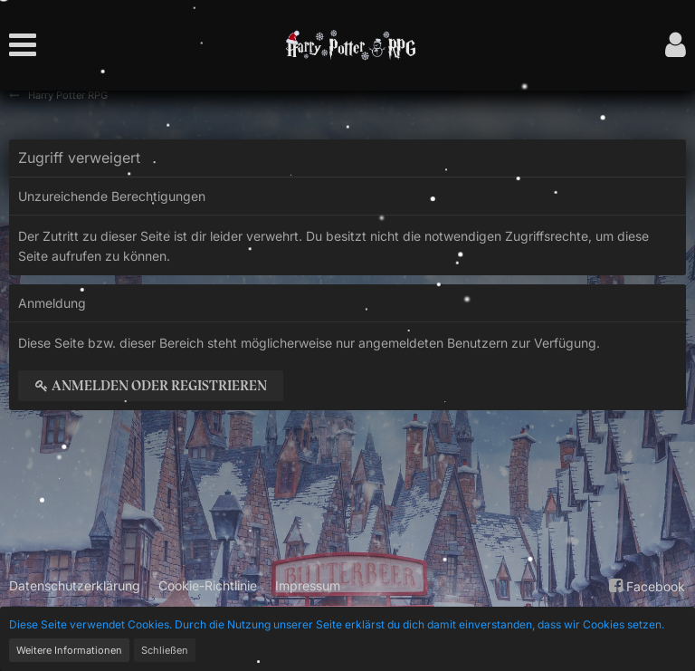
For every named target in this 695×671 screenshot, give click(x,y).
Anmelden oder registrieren (150, 386)
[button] (27, 45)
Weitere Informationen (69, 650)
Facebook (645, 586)
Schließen (164, 650)
